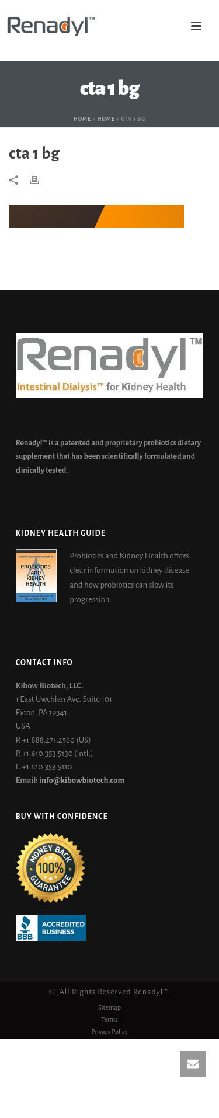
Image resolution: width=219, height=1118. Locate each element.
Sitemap (109, 1007)
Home (82, 119)
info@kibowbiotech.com (81, 780)
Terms (109, 1019)
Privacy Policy (109, 1031)
